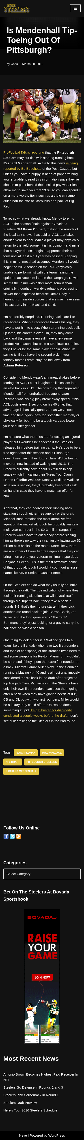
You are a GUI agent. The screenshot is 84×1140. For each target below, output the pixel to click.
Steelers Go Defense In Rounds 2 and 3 (33, 1087)
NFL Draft (13, 762)
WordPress (56, 1135)
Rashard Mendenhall (21, 771)
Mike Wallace (52, 752)
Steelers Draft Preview (20, 1103)
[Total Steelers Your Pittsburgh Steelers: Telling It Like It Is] (16, 8)
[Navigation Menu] (75, 8)
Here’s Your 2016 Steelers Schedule (30, 1110)
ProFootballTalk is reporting (23, 152)
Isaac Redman (26, 752)
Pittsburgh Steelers (41, 762)
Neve (23, 1135)
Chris (14, 64)
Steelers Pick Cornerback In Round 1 (31, 1095)
